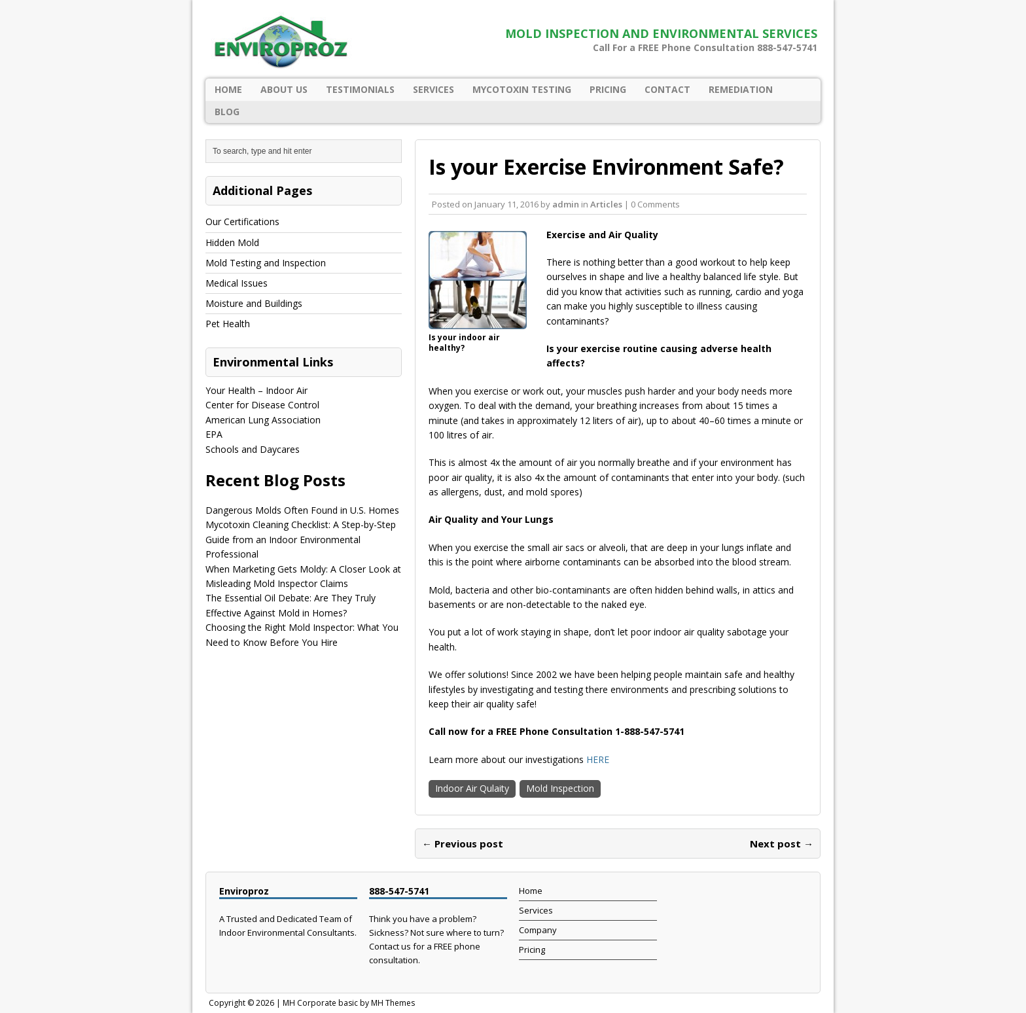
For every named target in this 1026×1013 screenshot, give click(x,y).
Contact (667, 89)
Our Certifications (242, 221)
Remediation (741, 89)
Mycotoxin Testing (521, 89)
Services (433, 89)
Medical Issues (236, 283)
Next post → (781, 843)
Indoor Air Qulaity (472, 788)
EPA (213, 434)
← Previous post (462, 843)
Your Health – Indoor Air (256, 390)
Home (228, 89)
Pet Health (227, 323)
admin (565, 204)
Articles (606, 204)
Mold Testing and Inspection (265, 263)
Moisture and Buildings (253, 303)
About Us (284, 89)
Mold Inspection (560, 788)
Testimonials (360, 89)
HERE (597, 759)
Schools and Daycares (252, 449)
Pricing (608, 89)
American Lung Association (263, 420)
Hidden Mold (232, 242)
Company (538, 930)
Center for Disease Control (262, 405)
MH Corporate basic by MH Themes (349, 1002)
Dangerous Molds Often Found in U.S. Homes (302, 510)
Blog (227, 111)
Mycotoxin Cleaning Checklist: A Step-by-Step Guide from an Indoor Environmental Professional (300, 539)
